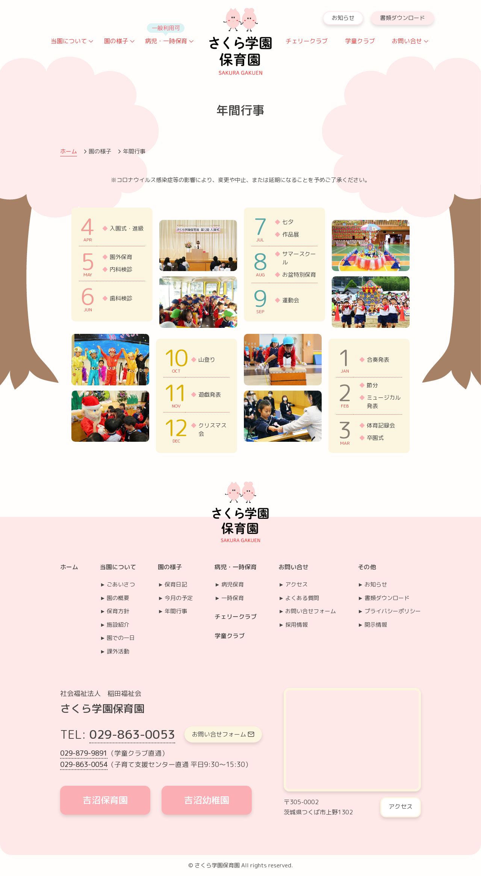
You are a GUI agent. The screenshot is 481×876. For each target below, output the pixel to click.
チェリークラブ (307, 41)
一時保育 (232, 598)
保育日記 (176, 584)
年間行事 (176, 611)
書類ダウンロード (402, 18)
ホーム (68, 151)
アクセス (296, 584)
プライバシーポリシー (393, 611)
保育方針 (118, 611)
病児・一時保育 (166, 41)
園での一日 (121, 638)
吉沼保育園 (105, 800)
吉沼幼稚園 (206, 800)
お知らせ (343, 18)
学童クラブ (360, 41)
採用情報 (296, 625)
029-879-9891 (83, 753)
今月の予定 (179, 598)
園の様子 (116, 41)
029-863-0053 (132, 734)
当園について (69, 41)
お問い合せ (407, 41)
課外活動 (118, 651)
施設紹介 (118, 625)
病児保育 (232, 584)
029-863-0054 (83, 764)
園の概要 (118, 598)
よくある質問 (302, 598)
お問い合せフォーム (310, 611)
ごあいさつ (121, 584)
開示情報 (376, 625)
